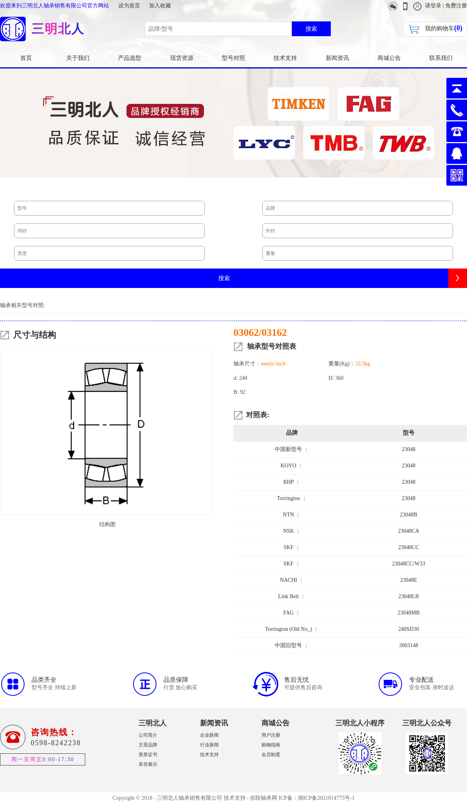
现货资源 (181, 58)
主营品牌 (148, 745)
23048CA (408, 531)
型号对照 (233, 58)
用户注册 (271, 735)
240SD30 (409, 629)
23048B (408, 515)
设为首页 (129, 6)
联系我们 (441, 58)
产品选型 (129, 58)
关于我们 (78, 58)
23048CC (408, 547)
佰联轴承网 (263, 798)
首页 (26, 58)
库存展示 (148, 764)
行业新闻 (209, 745)
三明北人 (153, 723)
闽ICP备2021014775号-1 (326, 798)
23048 (409, 449)
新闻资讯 (337, 58)
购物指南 (271, 745)
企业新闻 (209, 735)
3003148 (408, 645)
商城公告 (389, 58)
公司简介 (148, 735)
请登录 (433, 6)
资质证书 (148, 754)
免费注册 (456, 6)
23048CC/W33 (408, 564)
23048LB (409, 596)
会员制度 (271, 754)
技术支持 (285, 58)
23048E (408, 580)
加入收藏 (160, 6)
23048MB (409, 613)
